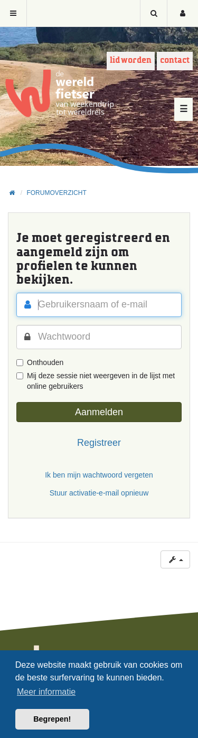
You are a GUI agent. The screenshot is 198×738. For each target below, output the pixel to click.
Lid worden (131, 60)
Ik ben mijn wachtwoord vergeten (99, 475)
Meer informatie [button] (46, 691)
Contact (175, 60)
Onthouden (39, 362)
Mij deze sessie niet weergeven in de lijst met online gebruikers (95, 380)
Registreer (99, 442)
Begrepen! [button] (52, 719)
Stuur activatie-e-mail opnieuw (99, 493)
